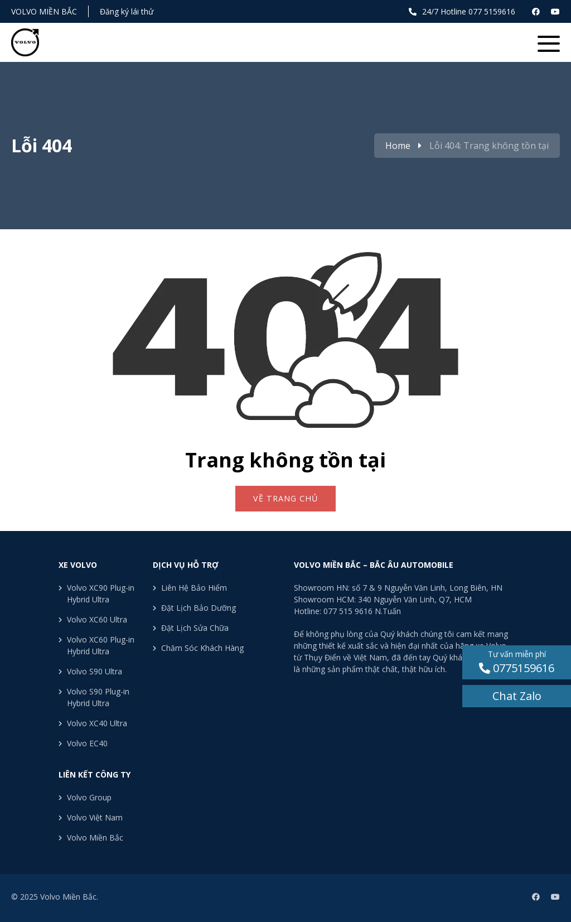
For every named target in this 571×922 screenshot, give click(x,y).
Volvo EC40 (87, 743)
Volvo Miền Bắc (44, 11)
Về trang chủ (285, 498)
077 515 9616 (347, 611)
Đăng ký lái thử (126, 11)
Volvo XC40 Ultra (97, 723)
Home (397, 145)
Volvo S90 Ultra (94, 671)
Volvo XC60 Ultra (97, 619)
